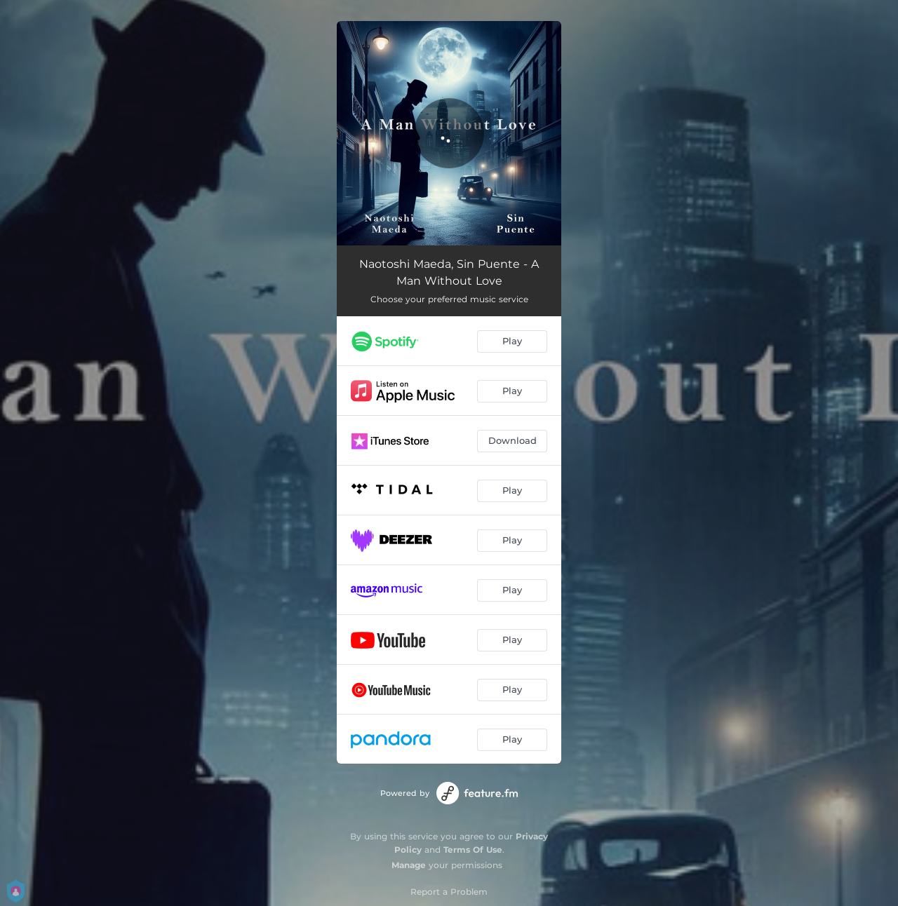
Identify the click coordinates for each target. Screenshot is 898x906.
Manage (408, 865)
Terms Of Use (472, 849)
